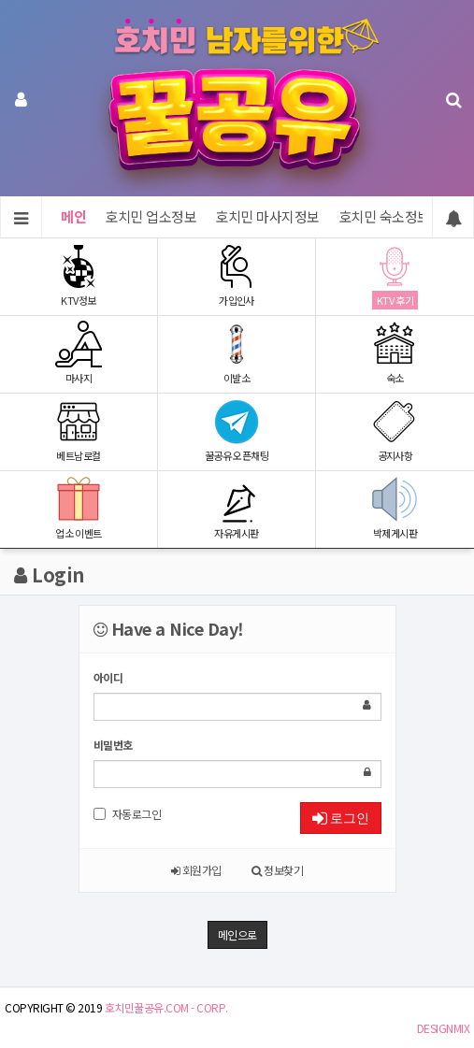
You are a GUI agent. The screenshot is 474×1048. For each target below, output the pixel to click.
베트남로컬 (78, 430)
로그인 (340, 818)
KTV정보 (78, 275)
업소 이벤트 (78, 508)
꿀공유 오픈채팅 (236, 430)
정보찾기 (277, 870)
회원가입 (196, 870)
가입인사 (236, 275)
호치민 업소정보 (150, 216)
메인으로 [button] (237, 934)
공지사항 (395, 430)
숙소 (395, 353)
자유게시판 (236, 508)
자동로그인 (127, 814)
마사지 (78, 353)
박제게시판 (395, 508)
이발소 (236, 353)
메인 (73, 216)
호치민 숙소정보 (384, 216)
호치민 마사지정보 (267, 216)
